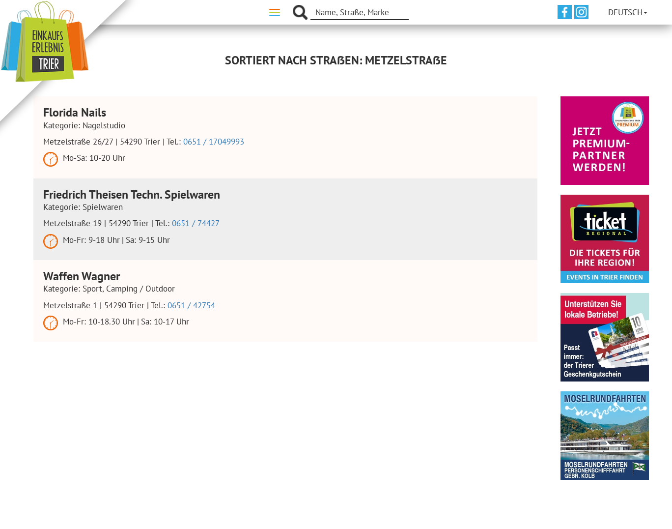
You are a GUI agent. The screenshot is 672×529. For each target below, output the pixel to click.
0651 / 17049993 (213, 141)
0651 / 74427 (196, 223)
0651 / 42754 (191, 305)
